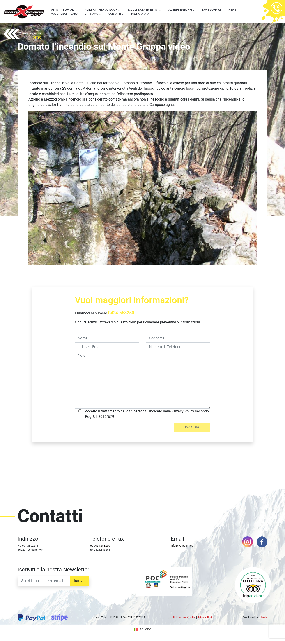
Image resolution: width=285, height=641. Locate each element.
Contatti (114, 14)
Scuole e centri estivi (142, 10)
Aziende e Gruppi (180, 10)
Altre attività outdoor (101, 10)
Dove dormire (211, 10)
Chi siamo (91, 14)
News (232, 10)
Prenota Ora (140, 14)
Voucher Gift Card (64, 14)
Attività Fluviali (62, 10)
